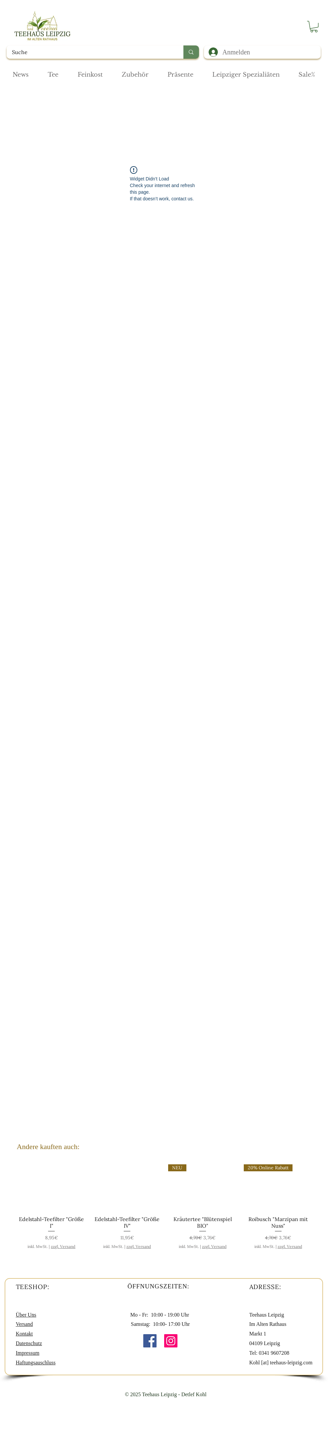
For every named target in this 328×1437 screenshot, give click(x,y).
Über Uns (26, 1315)
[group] (165, 1206)
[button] (314, 26)
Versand (24, 1324)
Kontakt (24, 1333)
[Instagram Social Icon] (170, 1340)
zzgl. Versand (63, 1246)
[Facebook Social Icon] (150, 1340)
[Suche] (91, 52)
